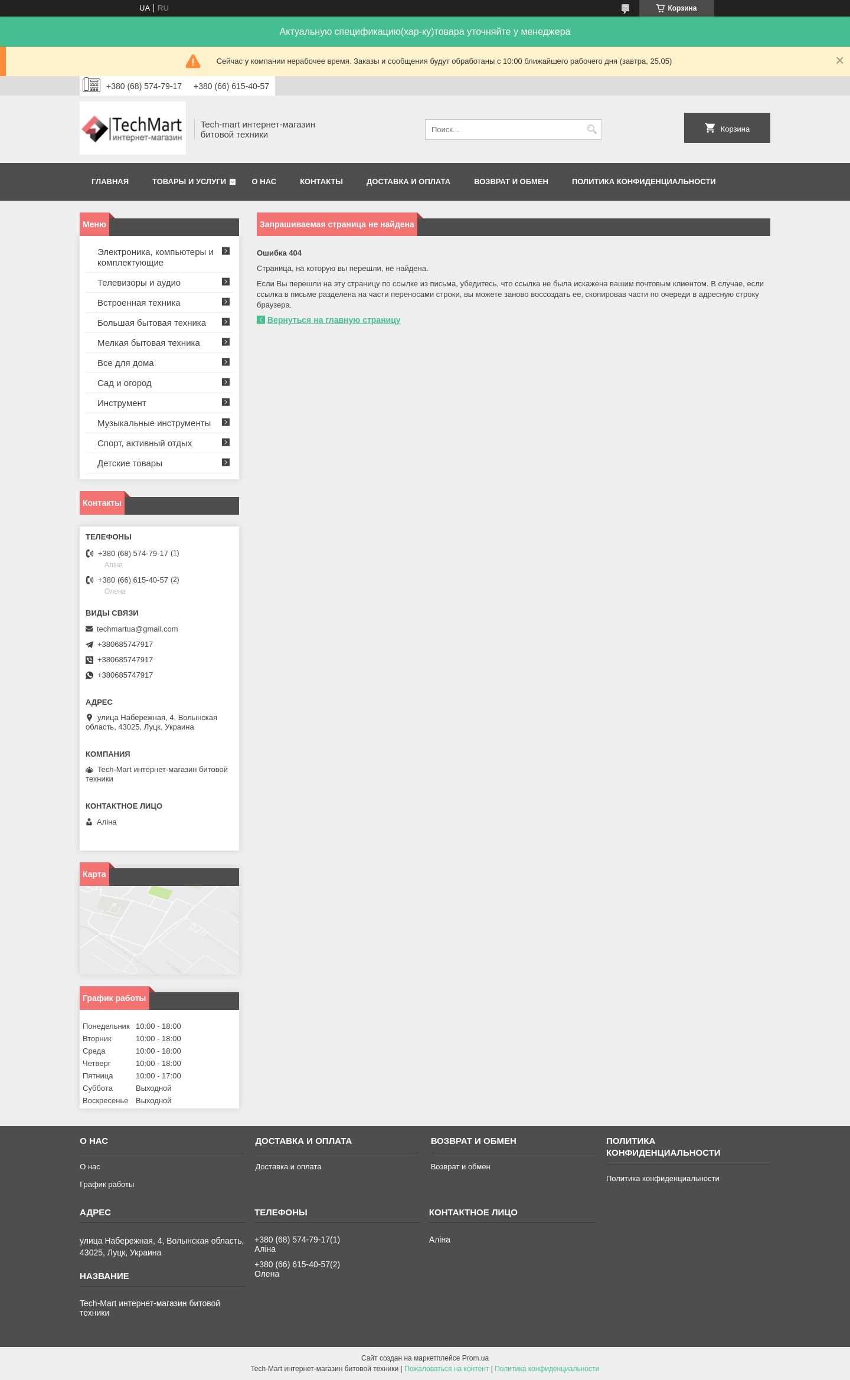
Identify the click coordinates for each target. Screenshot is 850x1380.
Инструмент (121, 403)
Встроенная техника (139, 302)
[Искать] (591, 129)
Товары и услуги (189, 181)
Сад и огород (124, 383)
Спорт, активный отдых (144, 443)
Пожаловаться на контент (446, 1369)
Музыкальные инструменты (154, 423)
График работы (107, 1184)
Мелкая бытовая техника (148, 343)
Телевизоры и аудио (139, 282)
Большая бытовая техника (151, 323)
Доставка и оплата (408, 181)
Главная (110, 181)
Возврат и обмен (511, 181)
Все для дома (125, 363)
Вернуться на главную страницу (334, 320)
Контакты (321, 181)
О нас (264, 181)
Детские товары (129, 463)
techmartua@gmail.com (137, 628)
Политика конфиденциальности (644, 181)
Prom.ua (475, 1358)
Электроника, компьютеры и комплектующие (155, 257)
